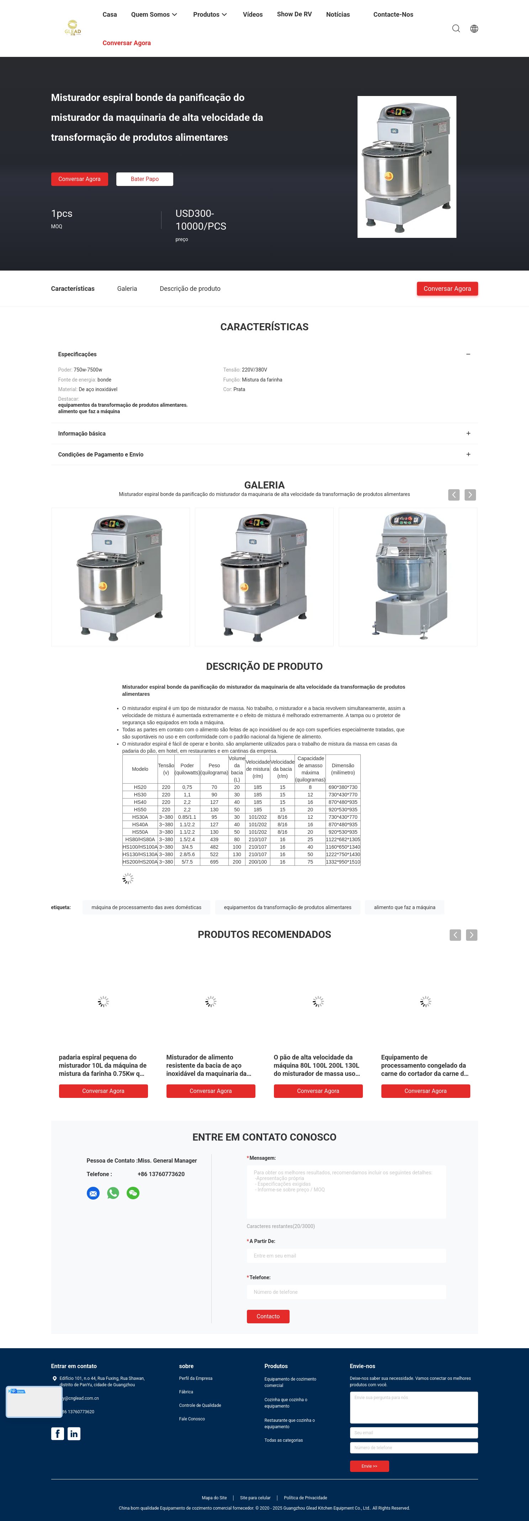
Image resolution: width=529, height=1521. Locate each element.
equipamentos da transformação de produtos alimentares (287, 907)
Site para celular (255, 1497)
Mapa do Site (214, 1497)
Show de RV (294, 14)
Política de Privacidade (305, 1497)
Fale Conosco (192, 1418)
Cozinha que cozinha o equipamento (286, 1403)
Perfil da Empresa (196, 1378)
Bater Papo (145, 179)
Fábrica (186, 1391)
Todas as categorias (284, 1440)
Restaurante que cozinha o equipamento (290, 1423)
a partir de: (262, 1241)
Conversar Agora (79, 179)
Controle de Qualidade (200, 1405)
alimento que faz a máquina (404, 907)
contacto (268, 1316)
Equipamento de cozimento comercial (291, 1382)
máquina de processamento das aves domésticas (146, 907)
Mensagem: (263, 1158)
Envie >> (369, 1466)
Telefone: (260, 1277)
